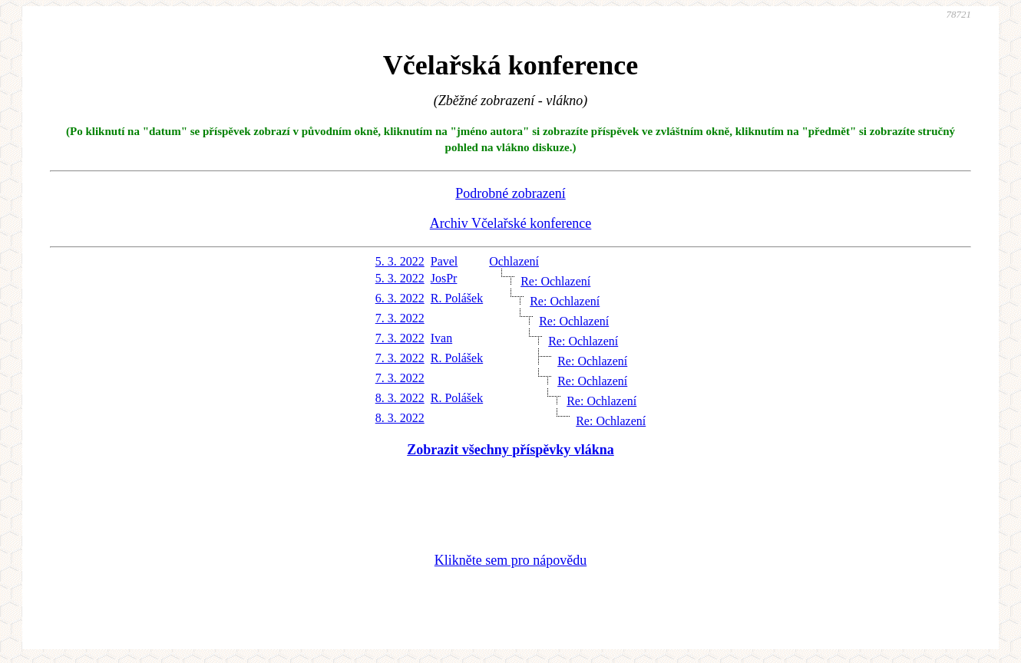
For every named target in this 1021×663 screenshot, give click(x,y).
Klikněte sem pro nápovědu (510, 560)
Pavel (444, 261)
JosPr (444, 278)
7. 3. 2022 (400, 318)
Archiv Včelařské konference (511, 223)
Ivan (441, 338)
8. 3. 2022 (400, 397)
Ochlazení (514, 261)
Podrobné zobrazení (510, 193)
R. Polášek (457, 298)
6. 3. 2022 (400, 298)
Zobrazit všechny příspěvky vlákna (510, 449)
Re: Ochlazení (555, 281)
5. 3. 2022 (400, 261)
